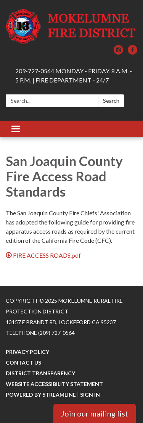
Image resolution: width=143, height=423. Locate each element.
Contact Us (23, 362)
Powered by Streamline (41, 394)
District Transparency (40, 373)
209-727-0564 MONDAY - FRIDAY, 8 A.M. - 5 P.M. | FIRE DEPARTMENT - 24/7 (73, 75)
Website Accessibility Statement (54, 384)
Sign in (90, 394)
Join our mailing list (94, 413)
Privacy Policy (27, 352)
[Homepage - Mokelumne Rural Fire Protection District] (71, 26)
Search (111, 100)
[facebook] (132, 52)
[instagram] (118, 52)
